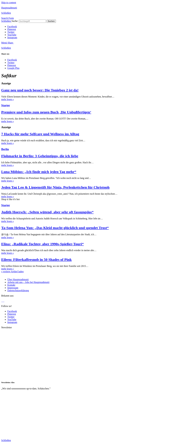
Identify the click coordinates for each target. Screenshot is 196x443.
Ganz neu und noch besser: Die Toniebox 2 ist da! (40, 90)
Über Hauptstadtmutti (18, 279)
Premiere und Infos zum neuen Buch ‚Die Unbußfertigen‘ (46, 112)
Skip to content (8, 2)
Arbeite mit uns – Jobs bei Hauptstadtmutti (28, 282)
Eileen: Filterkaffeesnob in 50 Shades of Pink (36, 260)
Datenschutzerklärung (18, 290)
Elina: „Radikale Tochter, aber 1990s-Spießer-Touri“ (42, 244)
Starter (5, 105)
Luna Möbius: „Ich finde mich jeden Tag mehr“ (38, 172)
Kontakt (11, 285)
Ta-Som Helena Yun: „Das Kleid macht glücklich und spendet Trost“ (55, 228)
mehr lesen (7, 99)
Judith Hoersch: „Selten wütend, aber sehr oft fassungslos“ (47, 212)
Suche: (14, 21)
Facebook (12, 26)
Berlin (5, 149)
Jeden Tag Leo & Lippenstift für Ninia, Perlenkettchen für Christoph (55, 187)
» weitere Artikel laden (12, 271)
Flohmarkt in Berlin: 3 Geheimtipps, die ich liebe (39, 156)
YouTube (11, 34)
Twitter (10, 32)
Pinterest (11, 29)
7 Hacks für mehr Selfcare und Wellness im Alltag (40, 134)
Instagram (12, 37)
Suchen (51, 21)
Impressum (12, 287)
